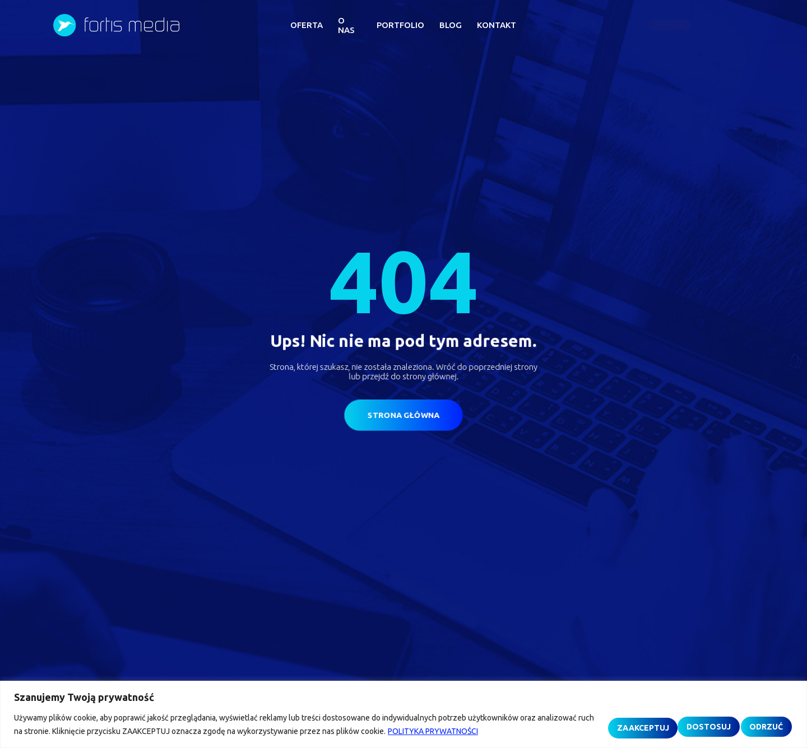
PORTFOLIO (400, 25)
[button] (708, 25)
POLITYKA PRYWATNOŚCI (86, 731)
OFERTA (306, 25)
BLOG (450, 25)
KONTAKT (496, 25)
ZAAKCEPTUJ (744, 718)
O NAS (346, 25)
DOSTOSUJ (564, 718)
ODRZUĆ (652, 718)
